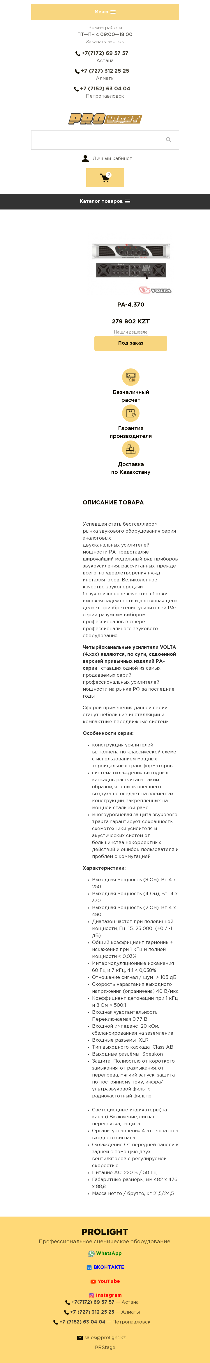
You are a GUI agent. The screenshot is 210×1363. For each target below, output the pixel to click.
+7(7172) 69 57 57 (105, 53)
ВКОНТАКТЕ (109, 1267)
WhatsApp (109, 1253)
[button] (105, 12)
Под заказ (130, 343)
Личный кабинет (112, 159)
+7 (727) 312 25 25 (105, 71)
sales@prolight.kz (105, 1338)
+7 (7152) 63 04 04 (105, 89)
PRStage (105, 1348)
